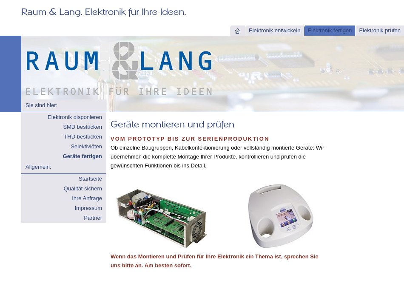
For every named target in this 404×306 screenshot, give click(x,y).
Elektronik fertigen (329, 30)
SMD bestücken (82, 127)
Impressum (88, 208)
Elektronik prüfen (380, 30)
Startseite (90, 179)
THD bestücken (83, 136)
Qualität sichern (83, 188)
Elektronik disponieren (75, 117)
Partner (93, 218)
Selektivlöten (86, 146)
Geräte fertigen (82, 156)
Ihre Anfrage (87, 198)
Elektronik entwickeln (274, 30)
